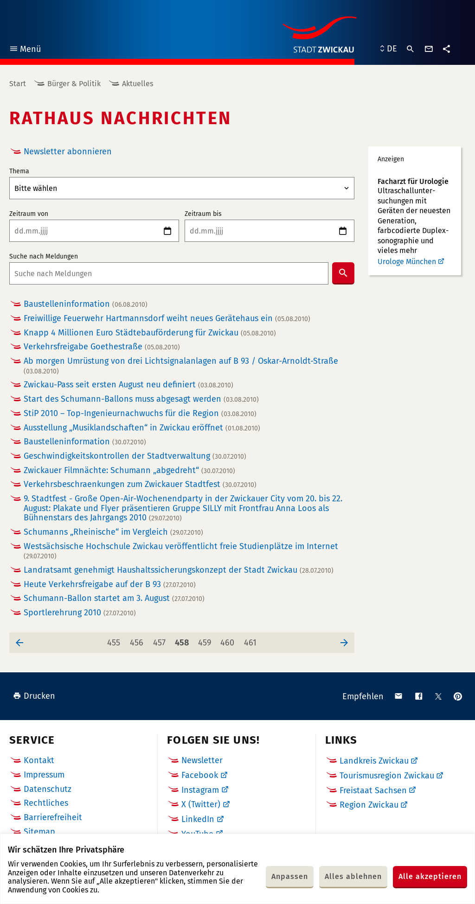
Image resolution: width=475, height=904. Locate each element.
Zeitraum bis (203, 214)
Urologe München (407, 261)
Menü (25, 50)
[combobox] (168, 273)
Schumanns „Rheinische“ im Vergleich (113, 532)
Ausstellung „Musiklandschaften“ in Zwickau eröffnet (142, 428)
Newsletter (202, 760)
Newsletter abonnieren (68, 151)
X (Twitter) (200, 804)
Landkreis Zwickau (374, 761)
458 (183, 640)
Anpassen (289, 876)
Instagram (200, 790)
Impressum (44, 775)
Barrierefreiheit (53, 817)
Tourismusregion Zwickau (387, 776)
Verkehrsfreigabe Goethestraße (102, 347)
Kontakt (39, 760)
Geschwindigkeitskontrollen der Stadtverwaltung (135, 456)
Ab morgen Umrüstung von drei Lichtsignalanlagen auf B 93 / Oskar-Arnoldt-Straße (181, 365)
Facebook (199, 775)
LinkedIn (197, 819)
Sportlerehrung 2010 (80, 613)
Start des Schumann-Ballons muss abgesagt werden (141, 399)
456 (138, 640)
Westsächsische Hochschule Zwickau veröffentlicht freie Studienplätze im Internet (181, 551)
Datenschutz (47, 789)
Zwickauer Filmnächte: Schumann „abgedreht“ (129, 470)
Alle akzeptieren (430, 876)
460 (229, 640)
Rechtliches (46, 803)
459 (206, 640)
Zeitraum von (28, 214)
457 (161, 640)
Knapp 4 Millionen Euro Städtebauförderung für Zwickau (150, 333)
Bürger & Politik (74, 83)
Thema (19, 171)
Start (17, 83)
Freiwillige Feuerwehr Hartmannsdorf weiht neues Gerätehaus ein (167, 318)
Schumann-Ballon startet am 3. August (114, 598)
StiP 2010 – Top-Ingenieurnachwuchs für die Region (140, 413)
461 (252, 640)
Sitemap (39, 832)
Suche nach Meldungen (43, 256)
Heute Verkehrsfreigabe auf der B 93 (110, 584)
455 (115, 640)
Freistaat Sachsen (373, 790)
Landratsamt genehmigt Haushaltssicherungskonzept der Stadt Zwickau (179, 570)
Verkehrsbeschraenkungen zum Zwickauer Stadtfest (140, 484)
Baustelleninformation (86, 304)
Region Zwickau (369, 805)
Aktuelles (137, 83)
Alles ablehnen (353, 876)
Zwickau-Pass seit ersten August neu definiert (128, 385)
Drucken (34, 696)
